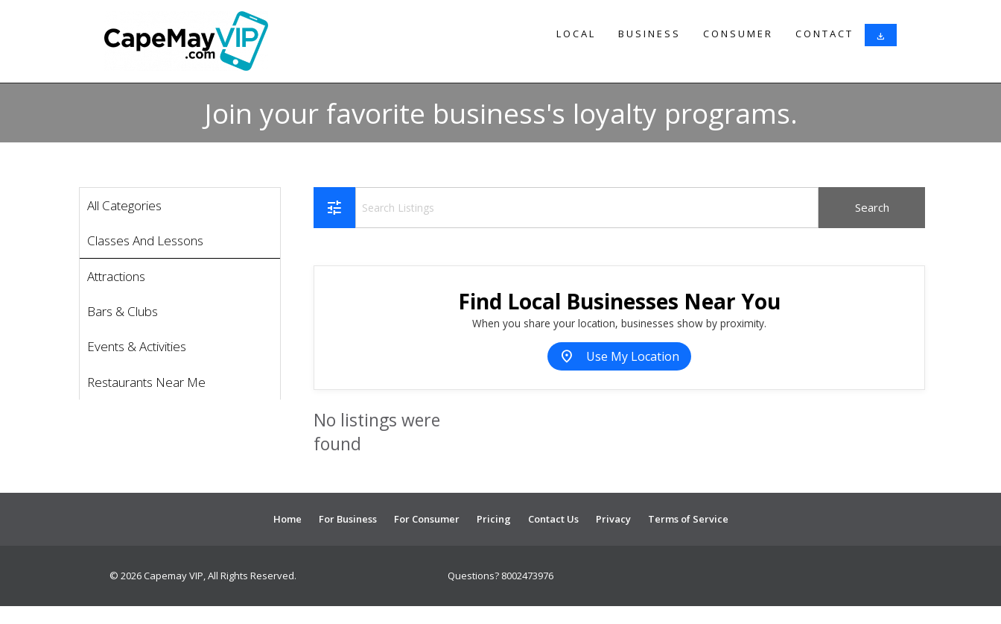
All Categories (124, 205)
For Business (348, 519)
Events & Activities (136, 346)
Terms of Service (688, 519)
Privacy (613, 519)
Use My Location (619, 356)
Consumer (738, 33)
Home (287, 519)
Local (576, 33)
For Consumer (427, 519)
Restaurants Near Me (146, 382)
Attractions (116, 276)
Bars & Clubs (122, 311)
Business (649, 33)
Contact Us (553, 519)
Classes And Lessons (145, 240)
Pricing (494, 519)
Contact (824, 33)
